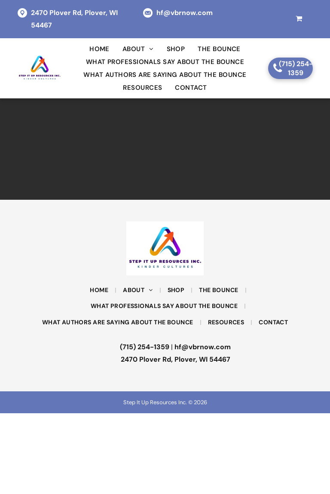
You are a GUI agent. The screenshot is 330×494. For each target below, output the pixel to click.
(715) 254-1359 (144, 346)
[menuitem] (99, 49)
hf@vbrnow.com (184, 12)
